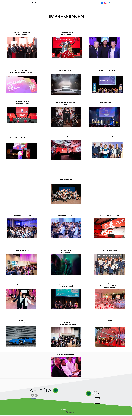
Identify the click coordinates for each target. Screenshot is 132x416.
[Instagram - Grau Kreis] (36, 395)
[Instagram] (105, 3)
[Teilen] (33, 398)
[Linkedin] (109, 3)
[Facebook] (101, 3)
